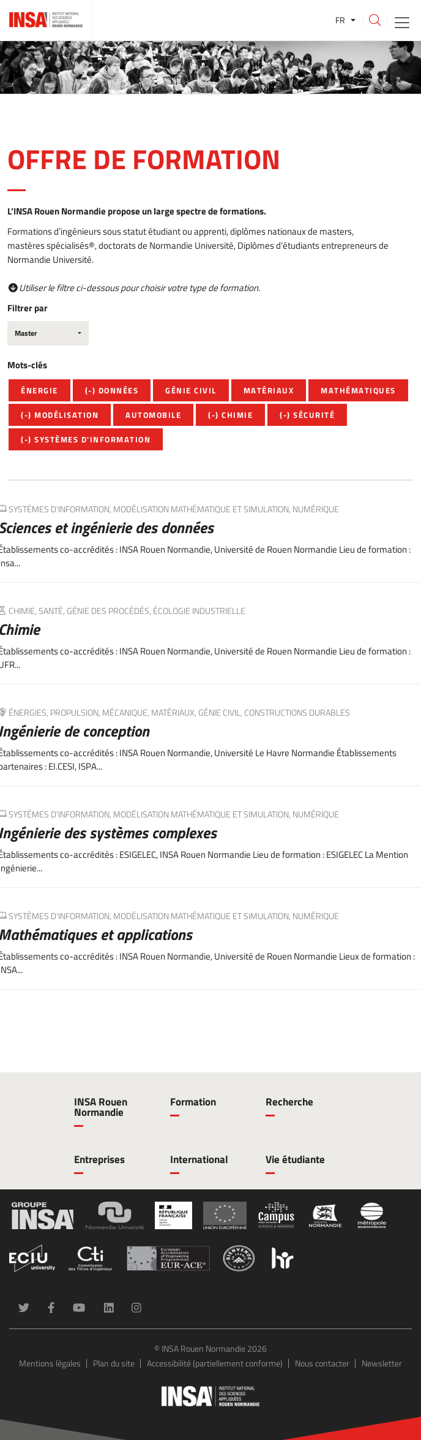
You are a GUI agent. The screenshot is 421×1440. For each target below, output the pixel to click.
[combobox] (48, 333)
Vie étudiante (295, 1159)
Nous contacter (322, 1363)
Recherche (289, 1102)
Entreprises (99, 1159)
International (199, 1159)
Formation (193, 1102)
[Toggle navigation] (402, 21)
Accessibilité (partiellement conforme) (215, 1363)
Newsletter (382, 1363)
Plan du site (114, 1363)
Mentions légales (50, 1363)
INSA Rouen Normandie (100, 1107)
